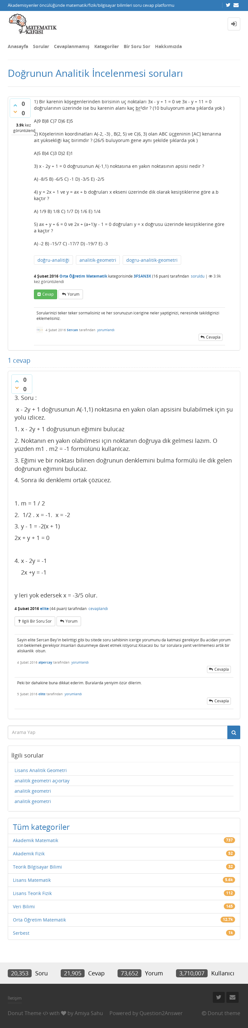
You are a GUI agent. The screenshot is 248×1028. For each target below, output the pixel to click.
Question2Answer (161, 1013)
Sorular (41, 46)
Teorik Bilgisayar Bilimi (37, 867)
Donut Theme (24, 1013)
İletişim (15, 998)
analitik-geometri (97, 260)
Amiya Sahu (89, 1013)
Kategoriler (106, 46)
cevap (48, 294)
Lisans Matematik (32, 880)
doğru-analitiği (53, 260)
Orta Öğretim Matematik (83, 276)
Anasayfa (18, 46)
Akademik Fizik (29, 853)
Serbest (21, 933)
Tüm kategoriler (41, 826)
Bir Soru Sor (137, 46)
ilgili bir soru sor (37, 621)
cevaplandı (98, 608)
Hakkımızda (168, 46)
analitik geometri (33, 791)
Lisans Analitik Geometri (41, 770)
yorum (73, 294)
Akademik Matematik (35, 840)
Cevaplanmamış (71, 46)
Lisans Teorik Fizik (32, 893)
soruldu (197, 276)
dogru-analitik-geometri (152, 260)
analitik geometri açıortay (42, 781)
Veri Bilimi (24, 906)
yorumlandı (106, 330)
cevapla (213, 337)
